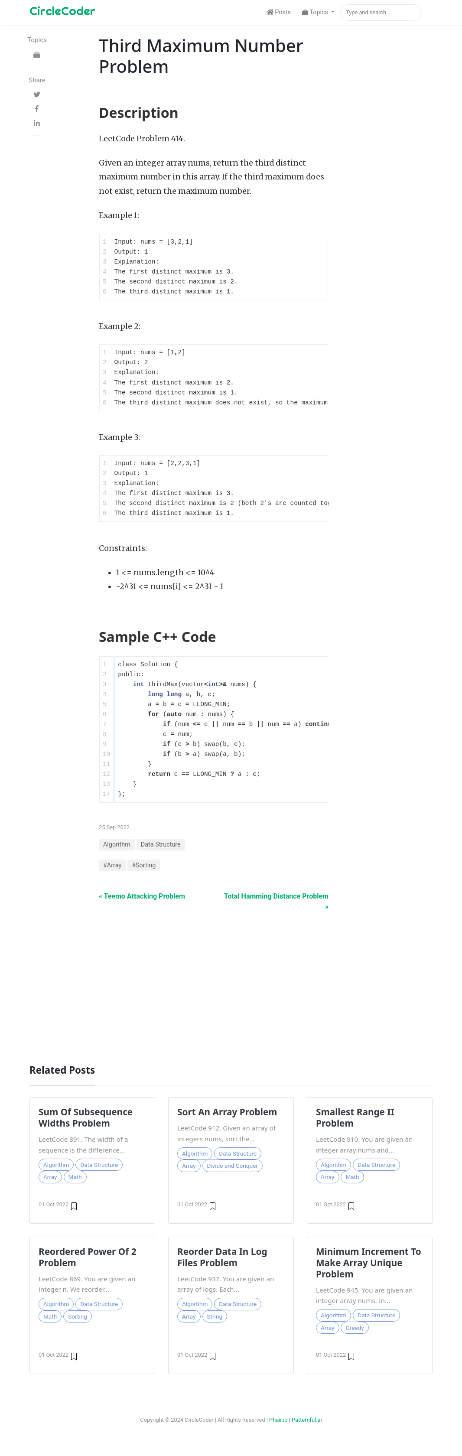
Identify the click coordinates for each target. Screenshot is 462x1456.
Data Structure (161, 844)
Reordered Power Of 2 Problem (88, 1257)
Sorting (77, 1316)
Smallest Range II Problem (355, 1117)
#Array (112, 865)
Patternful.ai (307, 1420)
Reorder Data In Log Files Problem (222, 1257)
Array (50, 1176)
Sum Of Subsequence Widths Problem (86, 1117)
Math (75, 1176)
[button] (318, 12)
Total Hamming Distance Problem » (276, 901)
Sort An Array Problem (227, 1112)
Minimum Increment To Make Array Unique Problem (368, 1262)
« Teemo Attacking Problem (142, 896)
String (215, 1316)
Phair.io (278, 1420)
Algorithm (116, 844)
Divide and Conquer (232, 1165)
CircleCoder (62, 10)
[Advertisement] (231, 983)
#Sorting (144, 865)
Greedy (354, 1327)
